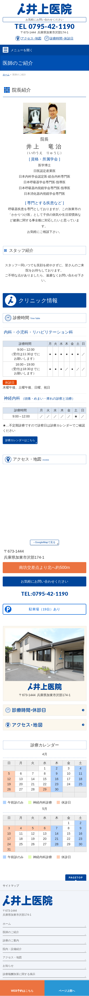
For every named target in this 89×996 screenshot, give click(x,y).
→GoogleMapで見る (44, 542)
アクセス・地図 (12, 957)
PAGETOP (76, 877)
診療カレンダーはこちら (20, 440)
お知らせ (8, 965)
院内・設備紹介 (12, 949)
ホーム (7, 923)
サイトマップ (11, 885)
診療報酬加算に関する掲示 (19, 974)
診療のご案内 (11, 940)
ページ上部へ (67, 990)
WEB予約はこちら (22, 990)
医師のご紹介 (11, 932)
